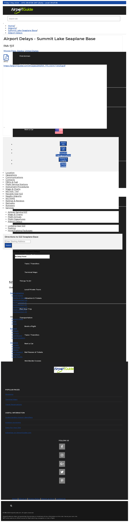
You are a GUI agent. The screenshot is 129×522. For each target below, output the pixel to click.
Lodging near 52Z (16, 226)
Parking (12, 228)
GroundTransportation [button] (63, 154)
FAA (6, 45)
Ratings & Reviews (15, 201)
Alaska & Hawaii (19, 298)
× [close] (3, 23)
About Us (23, 499)
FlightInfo (63, 149)
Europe (13, 328)
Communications (14, 177)
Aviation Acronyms (13, 422)
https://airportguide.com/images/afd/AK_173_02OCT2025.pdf (34, 66)
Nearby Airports (14, 196)
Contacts (10, 180)
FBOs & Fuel (12, 182)
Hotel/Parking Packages (20, 230)
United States (17, 296)
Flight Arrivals (14, 217)
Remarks (10, 203)
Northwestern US (20, 300)
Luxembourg (17, 336)
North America (17, 293)
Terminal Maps (11, 399)
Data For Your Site (13, 428)
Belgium (15, 331)
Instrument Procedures (17, 187)
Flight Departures (16, 219)
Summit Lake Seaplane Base (22, 30)
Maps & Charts (13, 189)
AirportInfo (63, 143)
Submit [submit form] (8, 245)
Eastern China (17, 319)
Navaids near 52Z (14, 194)
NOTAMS (10, 198)
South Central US (20, 310)
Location (10, 173)
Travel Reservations (13, 404)
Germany (15, 333)
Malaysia (15, 350)
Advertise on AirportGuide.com (18, 433)
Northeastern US (20, 305)
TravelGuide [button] (63, 165)
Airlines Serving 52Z (17, 212)
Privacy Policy (34, 499)
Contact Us (60, 499)
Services (10, 208)
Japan (14, 321)
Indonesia (16, 347)
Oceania (14, 343)
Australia (15, 345)
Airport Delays (15, 33)
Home (11, 26)
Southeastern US (20, 312)
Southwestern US (20, 307)
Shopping (9, 394)
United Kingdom (18, 338)
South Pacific (17, 357)
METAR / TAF (12, 191)
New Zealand (17, 352)
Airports (12, 28)
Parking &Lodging (63, 159)
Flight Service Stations (17, 184)
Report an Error (48, 499)
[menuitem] (65, 26)
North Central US (20, 303)
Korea (14, 324)
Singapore (16, 354)
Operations (11, 175)
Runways (10, 205)
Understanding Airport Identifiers (19, 417)
